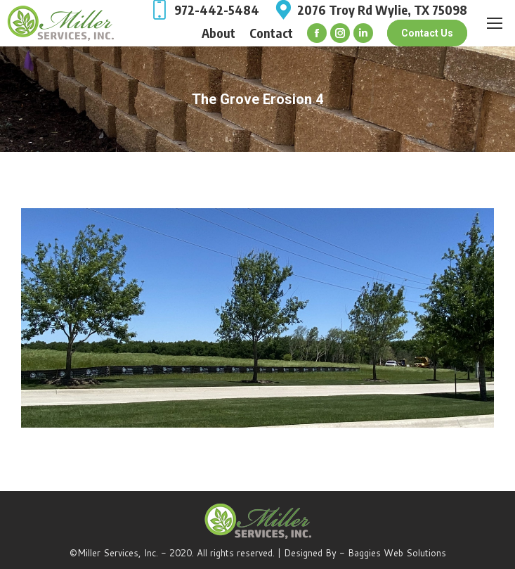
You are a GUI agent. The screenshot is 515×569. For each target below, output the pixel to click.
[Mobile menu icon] (494, 23)
